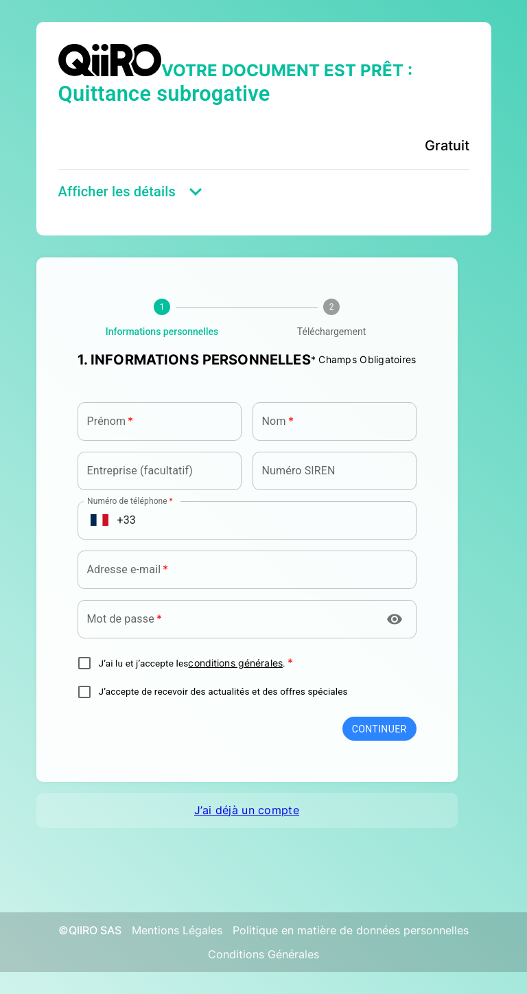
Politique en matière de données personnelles (351, 930)
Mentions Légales (177, 930)
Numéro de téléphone (130, 500)
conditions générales (235, 663)
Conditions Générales (263, 954)
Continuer (379, 729)
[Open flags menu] (99, 520)
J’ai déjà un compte (246, 810)
